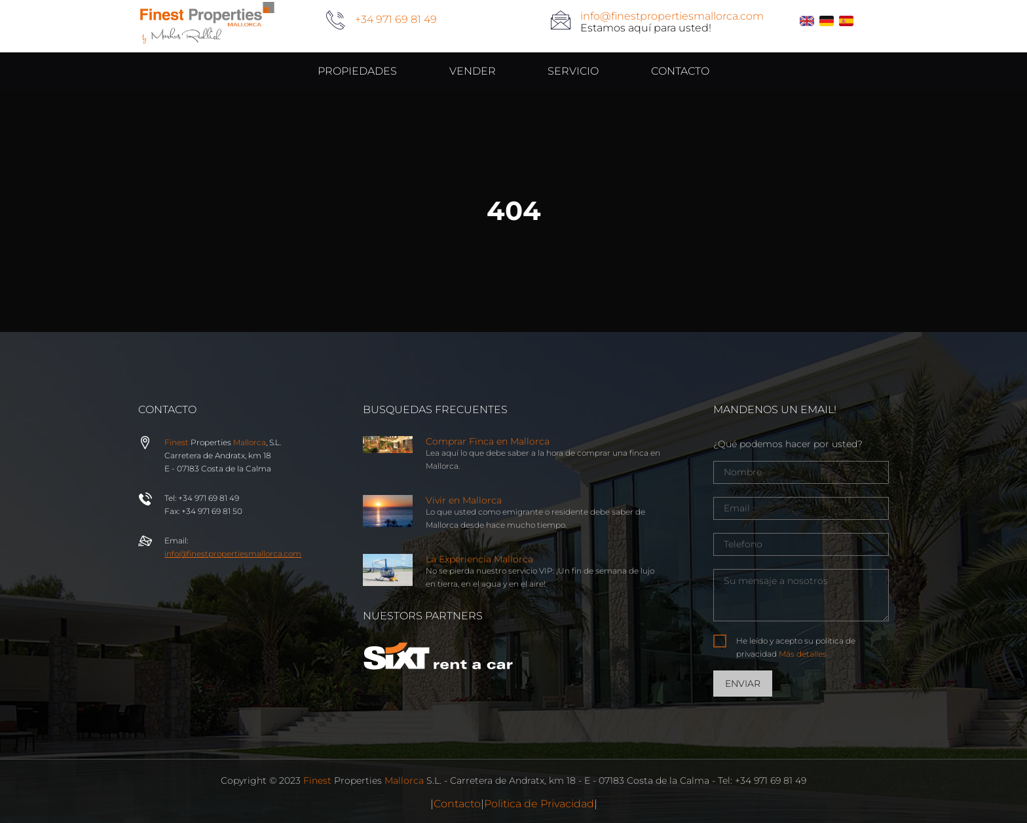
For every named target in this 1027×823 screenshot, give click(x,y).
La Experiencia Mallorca (479, 559)
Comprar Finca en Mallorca (488, 441)
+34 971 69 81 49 (396, 19)
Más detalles (803, 654)
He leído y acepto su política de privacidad (795, 647)
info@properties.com (232, 553)
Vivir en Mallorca (464, 500)
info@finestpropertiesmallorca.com (672, 16)
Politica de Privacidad (539, 803)
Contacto (457, 803)
